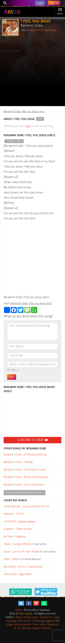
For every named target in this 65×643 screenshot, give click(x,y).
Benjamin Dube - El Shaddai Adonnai (25, 454)
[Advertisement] (32, 71)
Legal (57, 617)
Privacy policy (31, 617)
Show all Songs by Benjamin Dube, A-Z (25, 492)
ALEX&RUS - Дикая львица (19, 521)
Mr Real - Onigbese (15, 536)
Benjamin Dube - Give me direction (24, 484)
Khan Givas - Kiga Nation (18, 574)
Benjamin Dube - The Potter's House (25, 469)
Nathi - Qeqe (11, 559)
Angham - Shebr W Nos (18, 529)
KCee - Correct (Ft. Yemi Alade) (22, 551)
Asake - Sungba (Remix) (18, 544)
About (18, 617)
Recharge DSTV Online (18, 621)
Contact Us (46, 617)
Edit (40, 118)
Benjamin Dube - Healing (18, 462)
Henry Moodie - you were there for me (26, 506)
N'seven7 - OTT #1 (14, 514)
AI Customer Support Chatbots (34, 628)
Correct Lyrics (14, 141)
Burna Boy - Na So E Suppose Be (23, 566)
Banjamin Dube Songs (43, 30)
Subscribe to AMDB (33, 440)
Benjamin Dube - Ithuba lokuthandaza (26, 477)
